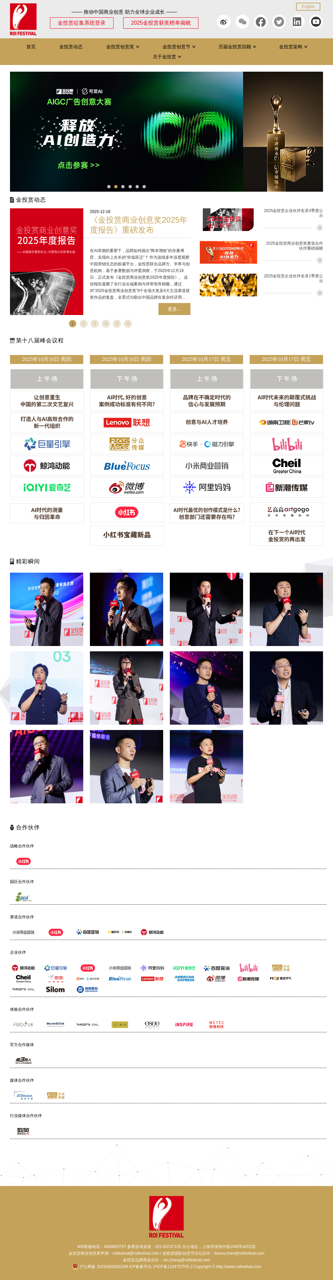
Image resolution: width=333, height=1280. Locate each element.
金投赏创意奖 (123, 47)
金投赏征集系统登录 (82, 23)
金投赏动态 (71, 46)
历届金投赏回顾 (237, 47)
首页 (31, 46)
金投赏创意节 (179, 47)
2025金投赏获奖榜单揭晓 (161, 23)
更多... (174, 309)
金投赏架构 (293, 47)
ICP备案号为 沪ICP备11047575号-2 (160, 1266)
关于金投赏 (167, 57)
